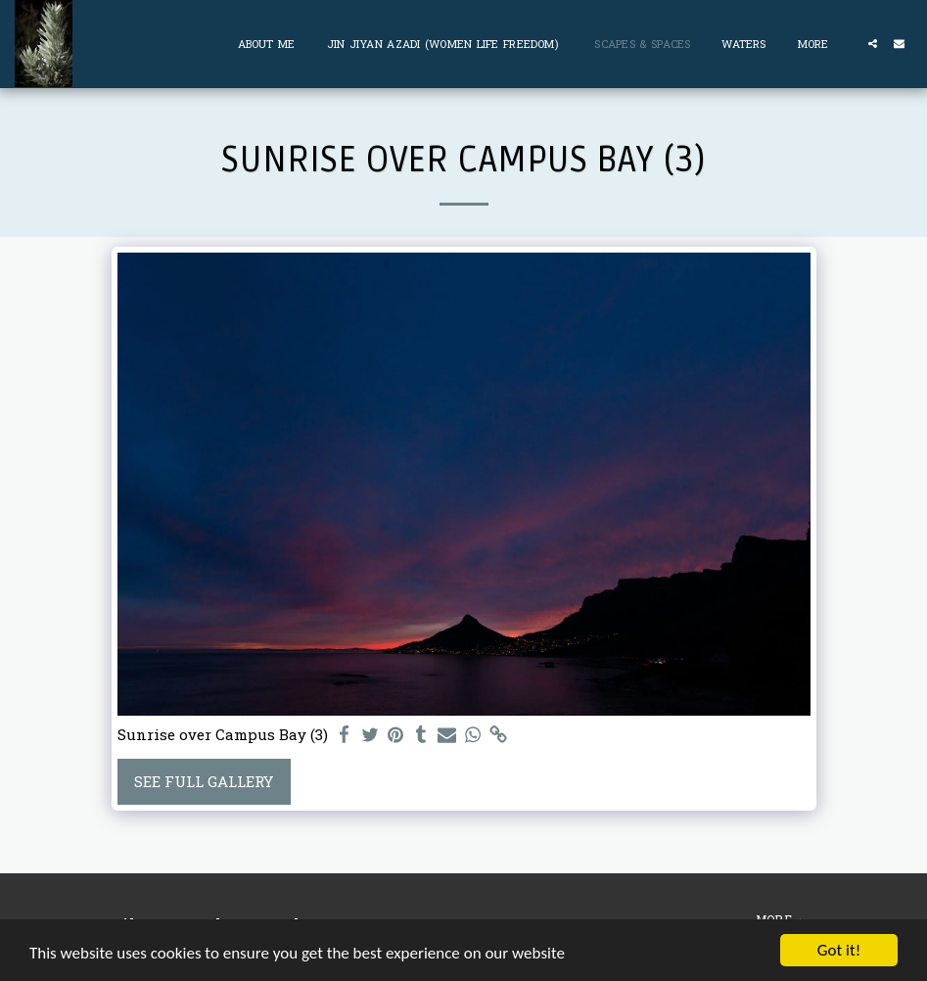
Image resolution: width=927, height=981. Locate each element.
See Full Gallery (203, 781)
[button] (872, 43)
